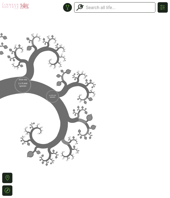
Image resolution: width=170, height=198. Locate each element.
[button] (7, 178)
